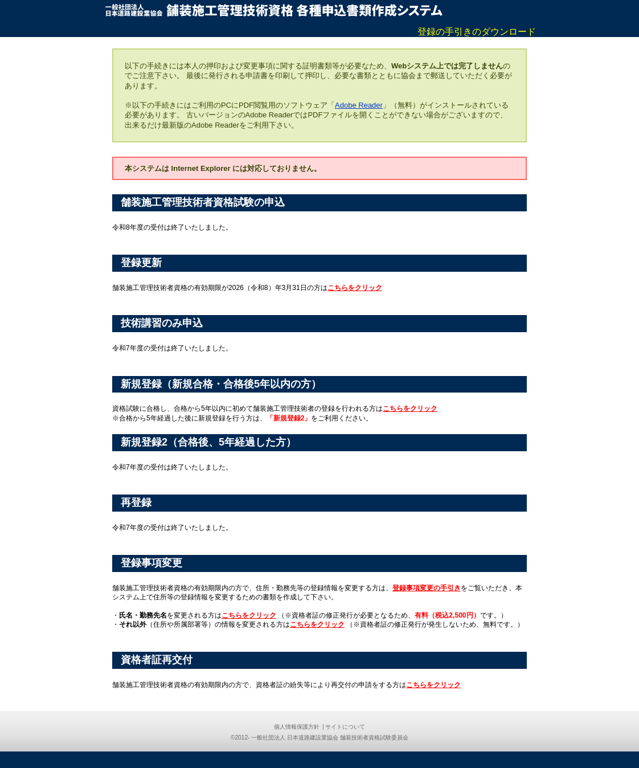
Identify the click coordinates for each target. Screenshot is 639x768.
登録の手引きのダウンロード (476, 31)
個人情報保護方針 (296, 727)
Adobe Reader (359, 105)
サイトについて (345, 727)
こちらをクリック (354, 288)
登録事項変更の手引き (426, 588)
